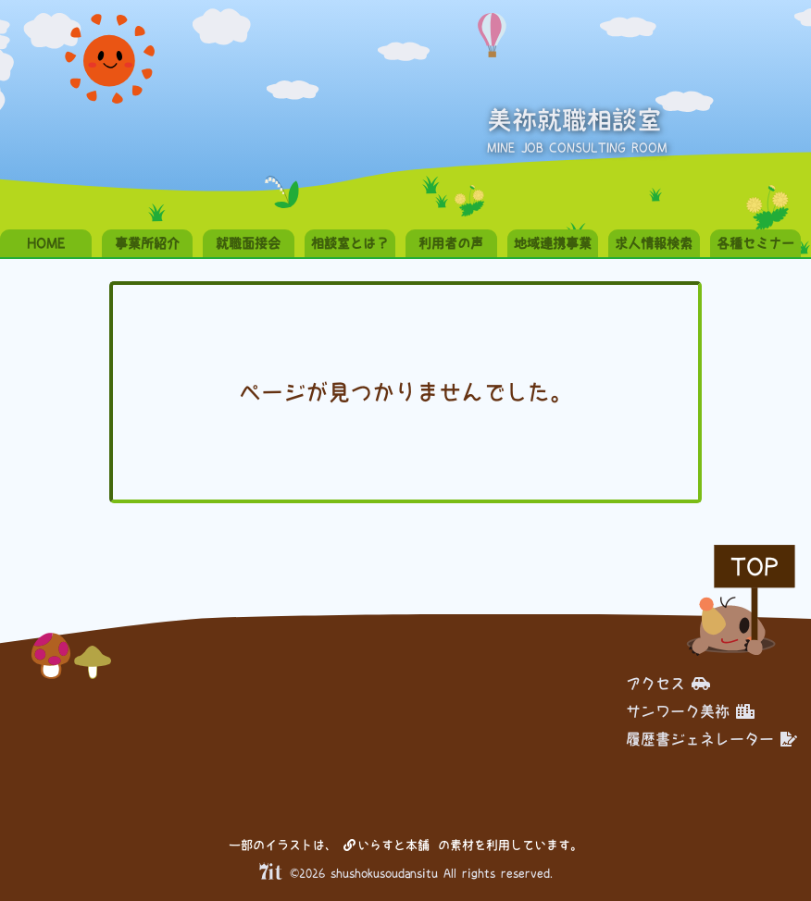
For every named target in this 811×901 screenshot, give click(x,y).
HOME (46, 243)
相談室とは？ (350, 243)
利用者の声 (450, 243)
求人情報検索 (653, 243)
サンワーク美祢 (690, 711)
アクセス (668, 683)
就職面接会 (248, 243)
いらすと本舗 (386, 845)
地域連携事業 (553, 243)
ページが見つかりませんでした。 (405, 392)
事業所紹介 (147, 243)
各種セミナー (755, 243)
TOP (754, 566)
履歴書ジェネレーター (711, 739)
